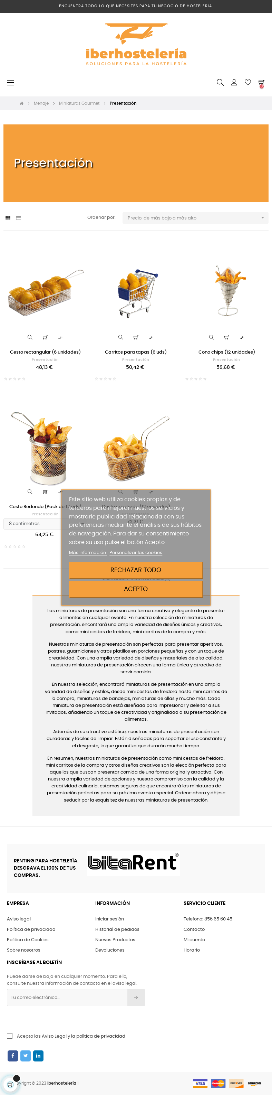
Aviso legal (19, 919)
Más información (88, 553)
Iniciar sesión (109, 919)
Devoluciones (110, 950)
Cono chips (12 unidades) (226, 352)
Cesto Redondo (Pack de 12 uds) (45, 507)
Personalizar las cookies (135, 553)
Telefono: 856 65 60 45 (208, 919)
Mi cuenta (194, 940)
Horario (192, 950)
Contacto (194, 929)
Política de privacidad (31, 929)
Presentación (45, 360)
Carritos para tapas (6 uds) (136, 352)
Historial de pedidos (117, 929)
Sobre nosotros (23, 950)
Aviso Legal (54, 1036)
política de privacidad (100, 1036)
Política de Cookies (28, 940)
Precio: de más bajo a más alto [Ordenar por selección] (198, 218)
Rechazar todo (135, 570)
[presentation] (62, 1019)
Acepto (136, 589)
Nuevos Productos (115, 940)
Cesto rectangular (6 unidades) (45, 352)
